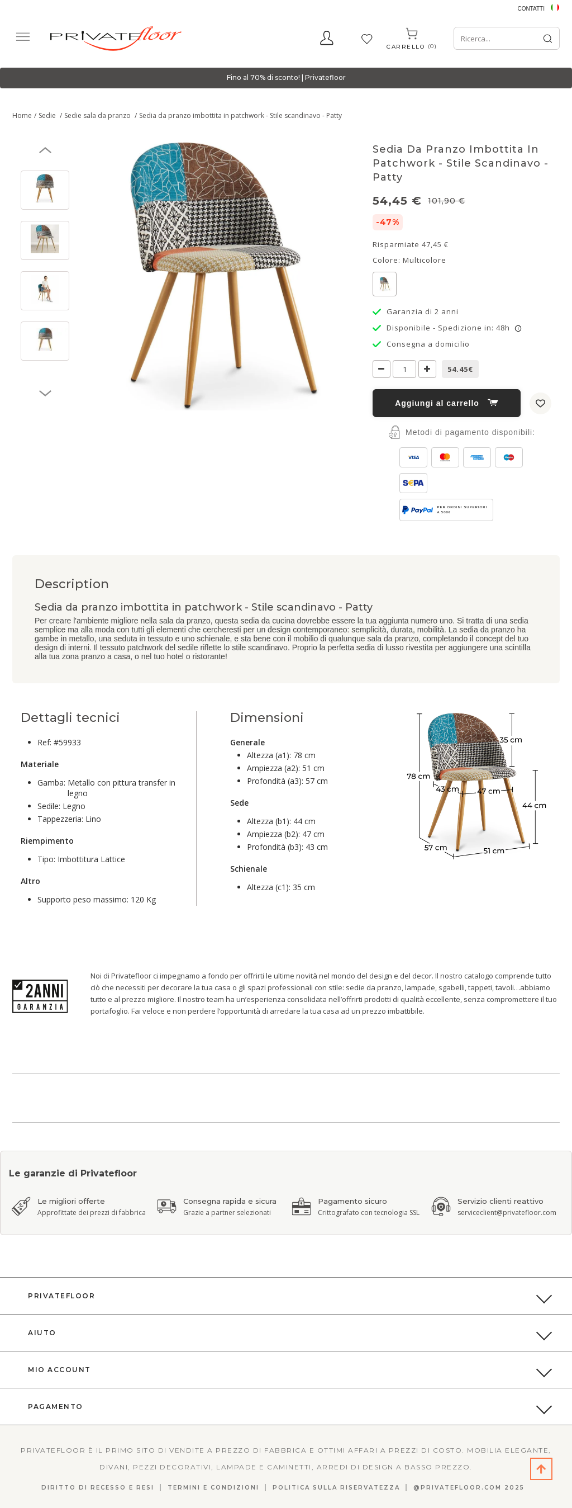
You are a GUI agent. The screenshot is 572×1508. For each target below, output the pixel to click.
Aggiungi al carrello (446, 403)
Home (22, 115)
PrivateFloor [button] (61, 1296)
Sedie (48, 115)
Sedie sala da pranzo (98, 115)
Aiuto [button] (42, 1333)
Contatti (531, 9)
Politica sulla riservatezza (336, 1487)
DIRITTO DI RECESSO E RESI (97, 1487)
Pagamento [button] (55, 1406)
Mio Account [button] (59, 1369)
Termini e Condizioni (213, 1487)
